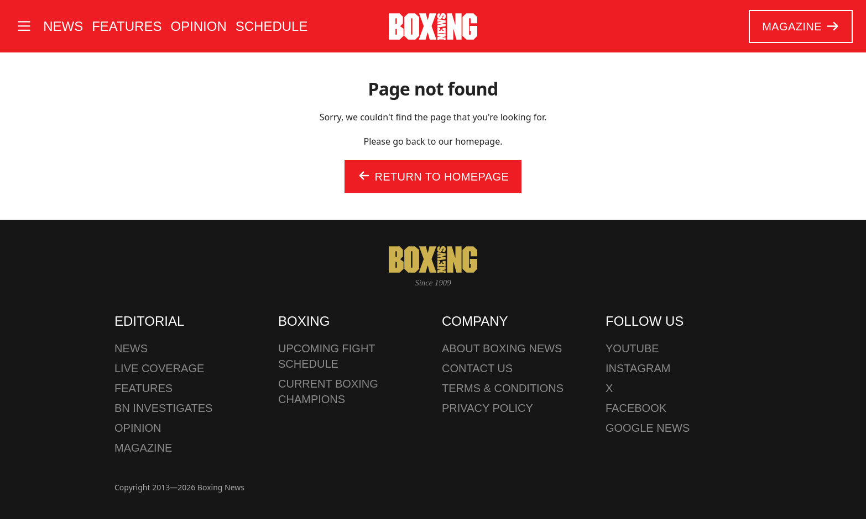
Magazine (800, 26)
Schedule (272, 26)
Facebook (636, 408)
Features (126, 26)
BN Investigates (163, 408)
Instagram (638, 368)
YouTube (632, 348)
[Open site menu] (23, 26)
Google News (648, 428)
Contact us (477, 368)
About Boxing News (502, 348)
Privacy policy (487, 408)
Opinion (198, 26)
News (63, 26)
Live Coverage (159, 368)
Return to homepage (433, 177)
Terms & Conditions (503, 388)
